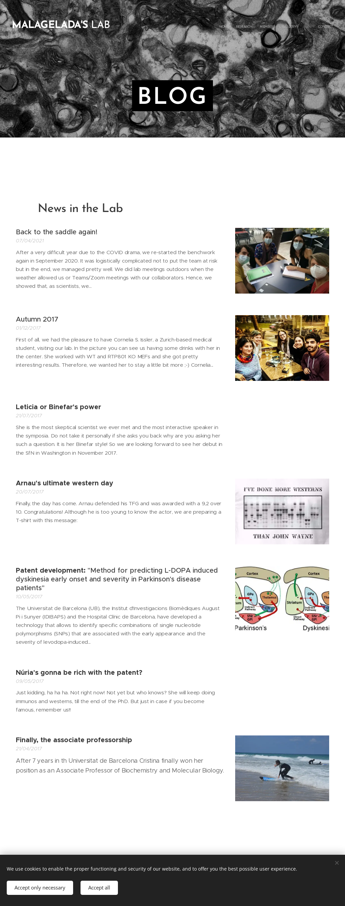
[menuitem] (300, 27)
